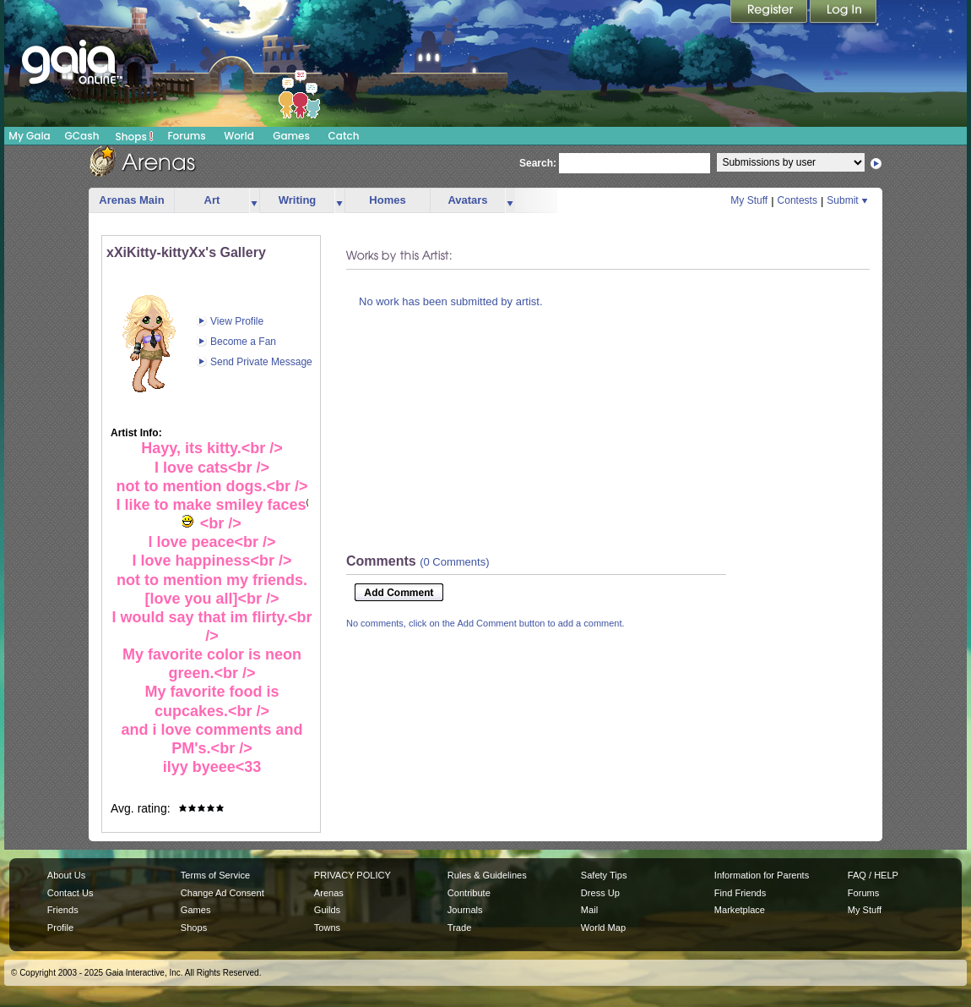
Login (843, 12)
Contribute (469, 893)
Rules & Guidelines (487, 875)
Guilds (327, 910)
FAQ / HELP (873, 875)
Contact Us (70, 893)
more (254, 201)
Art (212, 200)
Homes (387, 200)
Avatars (467, 200)
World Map (603, 927)
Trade (459, 927)
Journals (465, 910)
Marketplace (739, 910)
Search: (537, 163)
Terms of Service (215, 875)
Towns (327, 927)
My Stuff (749, 200)
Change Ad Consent (222, 893)
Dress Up (600, 893)
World (239, 136)
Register (770, 12)
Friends (63, 910)
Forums (186, 136)
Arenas (329, 893)
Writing (298, 200)
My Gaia (29, 136)
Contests (797, 200)
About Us (66, 875)
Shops (135, 136)
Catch (344, 136)
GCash (82, 136)
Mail (589, 910)
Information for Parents (761, 875)
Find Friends (740, 893)
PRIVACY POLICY (352, 875)
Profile (60, 927)
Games (291, 136)
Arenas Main (131, 200)
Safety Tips (604, 875)
